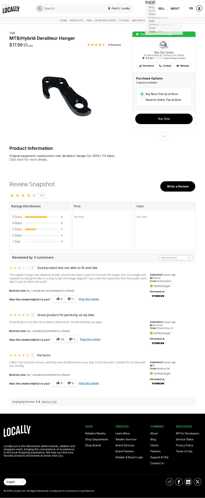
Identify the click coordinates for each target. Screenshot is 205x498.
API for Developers (187, 433)
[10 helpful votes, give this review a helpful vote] (59, 339)
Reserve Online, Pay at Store (163, 99)
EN (191, 8)
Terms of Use (184, 451)
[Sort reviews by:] (175, 257)
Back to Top (49, 401)
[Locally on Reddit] (169, 482)
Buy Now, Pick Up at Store (162, 94)
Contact (165, 65)
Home (63, 20)
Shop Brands (93, 445)
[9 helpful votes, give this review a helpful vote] (58, 383)
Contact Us (157, 463)
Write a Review (178, 186)
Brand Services (125, 445)
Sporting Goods (105, 20)
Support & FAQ (159, 457)
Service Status (185, 439)
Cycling (124, 20)
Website (182, 65)
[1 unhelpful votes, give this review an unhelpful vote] (70, 299)
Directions (146, 65)
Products (76, 20)
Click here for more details (28, 159)
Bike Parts (138, 20)
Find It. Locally (116, 8)
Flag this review (89, 299)
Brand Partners (125, 451)
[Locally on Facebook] (179, 482)
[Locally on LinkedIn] (188, 482)
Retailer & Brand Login (129, 457)
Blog (153, 439)
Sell (161, 8)
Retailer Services (126, 439)
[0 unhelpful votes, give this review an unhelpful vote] (70, 383)
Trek (89, 20)
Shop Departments (96, 439)
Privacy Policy (184, 445)
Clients (154, 445)
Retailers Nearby (95, 433)
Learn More (123, 433)
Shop (148, 8)
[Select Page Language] (15, 481)
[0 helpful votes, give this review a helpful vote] (58, 299)
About (175, 8)
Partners (155, 451)
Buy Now (164, 118)
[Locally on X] (197, 482)
